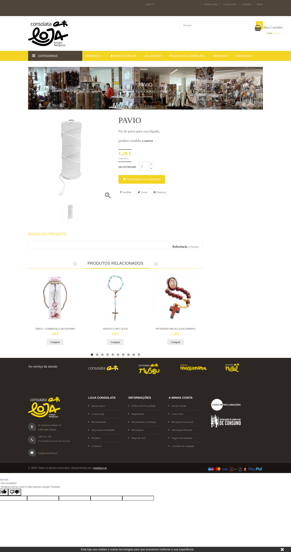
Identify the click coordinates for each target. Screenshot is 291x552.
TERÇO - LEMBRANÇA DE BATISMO (55, 328)
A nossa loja (96, 413)
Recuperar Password (181, 421)
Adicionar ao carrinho (142, 179)
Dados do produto (47, 234)
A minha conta (210, 4)
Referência (179, 246)
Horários (94, 437)
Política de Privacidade (142, 405)
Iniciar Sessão (177, 405)
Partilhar (125, 192)
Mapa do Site (136, 437)
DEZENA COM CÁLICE (115, 328)
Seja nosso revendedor (101, 429)
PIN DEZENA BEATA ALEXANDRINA (175, 328)
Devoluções (136, 429)
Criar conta (176, 413)
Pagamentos (136, 413)
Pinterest (160, 192)
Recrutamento (97, 421)
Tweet (143, 192)
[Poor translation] (14, 492)
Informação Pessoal (180, 429)
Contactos (95, 446)
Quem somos (96, 405)
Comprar (55, 342)
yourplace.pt (100, 467)
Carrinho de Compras (181, 446)
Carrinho (246, 4)
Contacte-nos (230, 4)
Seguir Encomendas (180, 437)
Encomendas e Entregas (142, 421)
